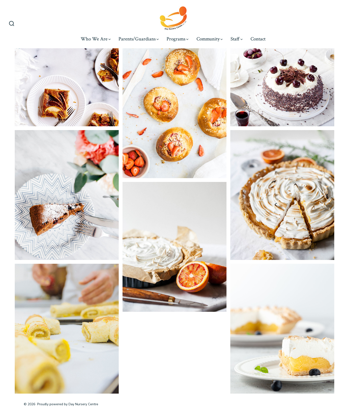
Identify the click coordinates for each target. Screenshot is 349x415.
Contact (258, 39)
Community (210, 39)
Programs (177, 39)
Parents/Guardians (138, 39)
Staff (237, 39)
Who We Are (96, 39)
